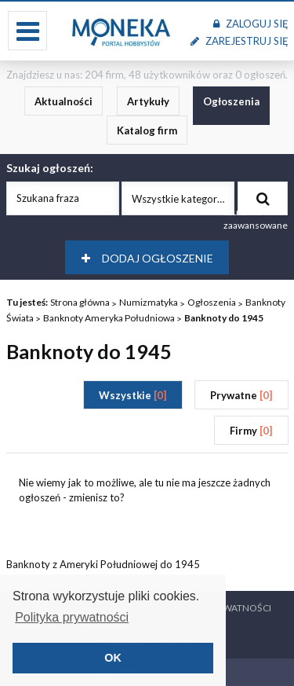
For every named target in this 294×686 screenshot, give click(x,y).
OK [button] (113, 657)
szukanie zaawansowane (255, 218)
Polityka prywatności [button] (72, 617)
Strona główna (80, 302)
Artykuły (148, 101)
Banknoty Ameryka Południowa (109, 318)
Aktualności (63, 101)
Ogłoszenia (231, 101)
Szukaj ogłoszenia (263, 199)
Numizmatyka (148, 302)
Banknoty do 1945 (223, 318)
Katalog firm (147, 130)
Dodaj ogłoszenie (147, 258)
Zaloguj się (250, 23)
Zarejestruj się (239, 41)
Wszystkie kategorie (178, 199)
